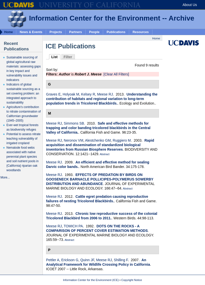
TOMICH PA (73, 226)
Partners (75, 32)
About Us (189, 5)
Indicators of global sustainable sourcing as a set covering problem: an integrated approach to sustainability (23, 93)
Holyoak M (71, 94)
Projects (56, 32)
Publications (116, 32)
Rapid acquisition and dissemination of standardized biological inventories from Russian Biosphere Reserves (100, 144)
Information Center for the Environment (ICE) (91, 279)
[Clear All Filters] (116, 74)
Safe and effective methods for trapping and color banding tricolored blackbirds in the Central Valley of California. (98, 127)
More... (5, 177)
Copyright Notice (131, 279)
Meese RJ (105, 94)
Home (156, 38)
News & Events (31, 32)
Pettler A (52, 260)
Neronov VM (73, 140)
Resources (141, 32)
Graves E (53, 94)
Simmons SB (74, 123)
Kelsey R (88, 94)
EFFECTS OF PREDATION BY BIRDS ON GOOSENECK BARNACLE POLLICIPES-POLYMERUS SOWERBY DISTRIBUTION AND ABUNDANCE (99, 179)
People (94, 32)
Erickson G (69, 260)
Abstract (104, 154)
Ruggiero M (122, 140)
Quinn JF (87, 260)
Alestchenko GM (98, 140)
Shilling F (121, 260)
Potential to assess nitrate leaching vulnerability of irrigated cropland (24, 138)
